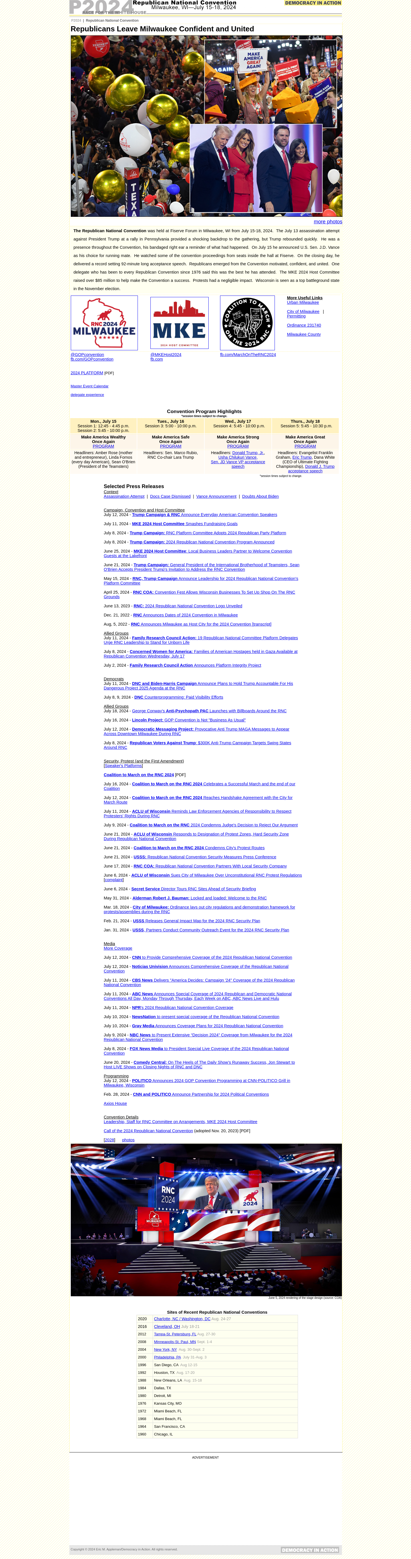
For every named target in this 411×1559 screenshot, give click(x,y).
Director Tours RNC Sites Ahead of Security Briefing (193, 889)
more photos (328, 222)
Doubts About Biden (260, 496)
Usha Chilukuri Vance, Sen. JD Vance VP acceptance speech (238, 462)
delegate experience (87, 395)
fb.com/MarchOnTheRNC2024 (248, 354)
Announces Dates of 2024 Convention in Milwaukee (185, 615)
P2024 (76, 21)
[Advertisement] (205, 1502)
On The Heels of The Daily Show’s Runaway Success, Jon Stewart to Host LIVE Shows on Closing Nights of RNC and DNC (199, 1064)
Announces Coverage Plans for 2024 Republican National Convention (207, 1026)
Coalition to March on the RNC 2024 (139, 775)
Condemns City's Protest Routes (199, 848)
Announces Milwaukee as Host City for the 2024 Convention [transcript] (201, 624)
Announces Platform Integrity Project (195, 665)
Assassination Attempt (124, 496)
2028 (109, 1140)
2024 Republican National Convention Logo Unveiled (188, 606)
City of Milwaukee (303, 311)
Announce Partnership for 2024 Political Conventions (201, 1094)
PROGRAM (103, 446)
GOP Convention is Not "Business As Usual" (189, 720)
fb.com (156, 359)
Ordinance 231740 (304, 325)
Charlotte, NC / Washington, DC (182, 1319)
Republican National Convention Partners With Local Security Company (210, 866)
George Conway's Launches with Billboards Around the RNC (209, 711)
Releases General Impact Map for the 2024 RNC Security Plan (196, 921)
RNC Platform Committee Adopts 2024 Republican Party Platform (208, 533)
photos (128, 1140)
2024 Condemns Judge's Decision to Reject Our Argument (214, 825)
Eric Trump (302, 457)
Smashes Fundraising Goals (185, 523)
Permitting (296, 316)
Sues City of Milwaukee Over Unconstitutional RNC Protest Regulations (216, 875)
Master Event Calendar (90, 386)
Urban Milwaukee (303, 302)
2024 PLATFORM (87, 373)
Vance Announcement (216, 496)
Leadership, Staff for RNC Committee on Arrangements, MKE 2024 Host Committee (180, 1121)
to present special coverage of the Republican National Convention (205, 1016)
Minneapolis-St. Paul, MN (175, 1342)
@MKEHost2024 (165, 354)
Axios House (115, 1103)
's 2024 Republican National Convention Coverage (182, 1007)
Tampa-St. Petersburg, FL (175, 1334)
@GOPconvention (87, 354)
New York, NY (165, 1349)
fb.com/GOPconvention (92, 359)
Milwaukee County (304, 334)
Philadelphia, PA (167, 1357)
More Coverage (118, 948)
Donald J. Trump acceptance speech (311, 468)
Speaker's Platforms (123, 765)
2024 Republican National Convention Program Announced (202, 542)
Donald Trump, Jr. (248, 452)
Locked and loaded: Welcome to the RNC (199, 898)
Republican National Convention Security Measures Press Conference (205, 857)
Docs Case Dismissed (170, 496)
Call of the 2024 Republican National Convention (148, 1131)
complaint (114, 879)
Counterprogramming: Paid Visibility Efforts (178, 697)
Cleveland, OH (167, 1326)
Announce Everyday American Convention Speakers (204, 514)
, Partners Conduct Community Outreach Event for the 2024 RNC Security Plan (210, 930)
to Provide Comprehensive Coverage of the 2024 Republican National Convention (212, 957)
